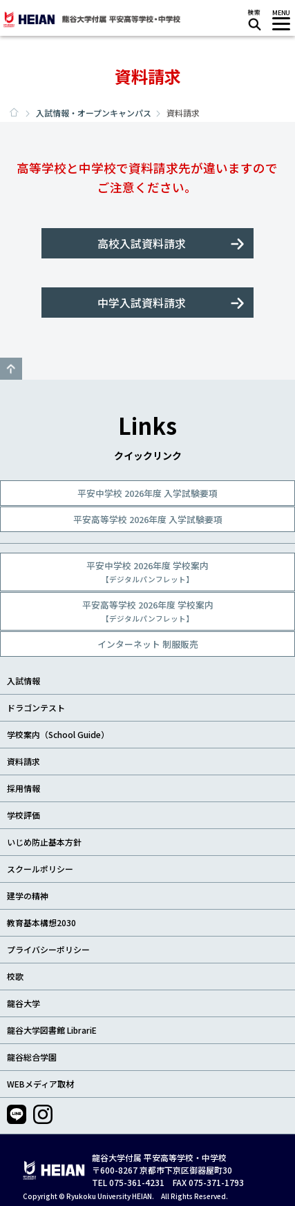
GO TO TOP (11, 369)
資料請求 (23, 761)
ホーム (14, 112)
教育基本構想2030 (41, 922)
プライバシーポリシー (48, 949)
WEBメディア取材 (40, 1084)
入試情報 (23, 680)
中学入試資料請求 (141, 302)
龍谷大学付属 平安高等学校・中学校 (91, 19)
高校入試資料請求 (141, 243)
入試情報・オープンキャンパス (93, 113)
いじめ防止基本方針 (44, 842)
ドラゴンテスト (36, 707)
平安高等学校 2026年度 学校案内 (147, 611)
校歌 (15, 976)
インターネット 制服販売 (147, 644)
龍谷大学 (23, 1003)
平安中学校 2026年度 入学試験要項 (147, 493)
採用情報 (23, 788)
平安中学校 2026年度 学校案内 (147, 571)
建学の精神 (27, 895)
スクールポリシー (40, 869)
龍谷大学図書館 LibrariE (52, 1030)
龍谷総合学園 (32, 1057)
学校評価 (23, 815)
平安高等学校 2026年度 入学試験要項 (147, 519)
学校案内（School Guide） (58, 734)
